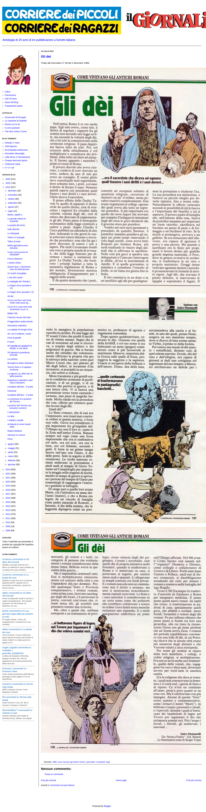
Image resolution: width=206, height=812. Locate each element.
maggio (11, 448)
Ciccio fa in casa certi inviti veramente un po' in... (19, 308)
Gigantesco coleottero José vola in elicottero (20, 381)
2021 (8, 477)
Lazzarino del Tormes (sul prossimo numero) (19, 406)
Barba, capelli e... (15, 214)
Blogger (107, 806)
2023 (8, 469)
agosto (11, 207)
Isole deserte (13, 229)
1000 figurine (11, 146)
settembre (13, 203)
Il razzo (10, 342)
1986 (54, 762)
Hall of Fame (11, 98)
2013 (8, 510)
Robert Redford (14, 431)
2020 (8, 482)
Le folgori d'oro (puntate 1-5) (20, 292)
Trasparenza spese (14, 106)
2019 (8, 486)
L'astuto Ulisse (14, 263)
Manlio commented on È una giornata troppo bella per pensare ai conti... (17, 614)
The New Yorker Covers (16, 131)
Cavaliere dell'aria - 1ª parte (20, 395)
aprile (11, 452)
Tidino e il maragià (15, 237)
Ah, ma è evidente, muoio (19, 334)
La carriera (12, 359)
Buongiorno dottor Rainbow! (20, 363)
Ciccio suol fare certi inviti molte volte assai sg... (19, 301)
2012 (8, 514)
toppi (108, 762)
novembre (13, 195)
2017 (8, 494)
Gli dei (46, 56)
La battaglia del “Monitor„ (19, 281)
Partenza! (11, 391)
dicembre (12, 190)
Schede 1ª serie (12, 143)
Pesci (10, 439)
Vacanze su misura (16, 435)
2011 (8, 518)
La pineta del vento (16, 225)
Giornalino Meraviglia (15, 153)
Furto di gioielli (14, 338)
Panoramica (10, 95)
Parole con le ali (12, 124)
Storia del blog (11, 102)
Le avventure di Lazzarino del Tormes (19, 400)
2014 (8, 506)
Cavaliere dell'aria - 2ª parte (20, 387)
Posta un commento (54, 774)
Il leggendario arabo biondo (20, 321)
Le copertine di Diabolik (16, 121)
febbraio (12, 460)
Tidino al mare (14, 241)
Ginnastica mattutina (17, 325)
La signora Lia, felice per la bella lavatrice (19, 374)
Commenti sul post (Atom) (62, 785)
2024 (8, 187)
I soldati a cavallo (15, 420)
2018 (8, 490)
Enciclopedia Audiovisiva (16, 150)
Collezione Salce (12, 164)
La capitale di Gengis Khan (19, 329)
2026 (8, 179)
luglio (10, 211)
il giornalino (90, 762)
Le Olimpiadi (13, 233)
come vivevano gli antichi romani (71, 762)
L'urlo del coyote (15, 277)
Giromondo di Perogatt (15, 117)
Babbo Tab (12, 313)
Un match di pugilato (17, 273)
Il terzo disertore (14, 259)
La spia (10, 416)
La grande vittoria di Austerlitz (16, 219)
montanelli (100, 762)
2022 (8, 473)
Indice (7, 92)
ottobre (11, 199)
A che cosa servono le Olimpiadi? (17, 253)
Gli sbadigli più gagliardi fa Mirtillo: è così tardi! (19, 347)
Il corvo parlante (12, 128)
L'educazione (13, 412)
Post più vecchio (194, 780)
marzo (11, 456)
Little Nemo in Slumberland (17, 157)
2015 (8, 502)
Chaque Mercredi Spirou (16, 160)
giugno (11, 444)
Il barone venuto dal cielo (19, 317)
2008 (8, 530)
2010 (8, 522)
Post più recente (48, 780)
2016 (8, 498)
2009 (8, 526)
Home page (121, 780)
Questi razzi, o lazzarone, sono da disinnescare (19, 268)
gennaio (12, 464)
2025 (8, 183)
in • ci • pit (9, 167)
